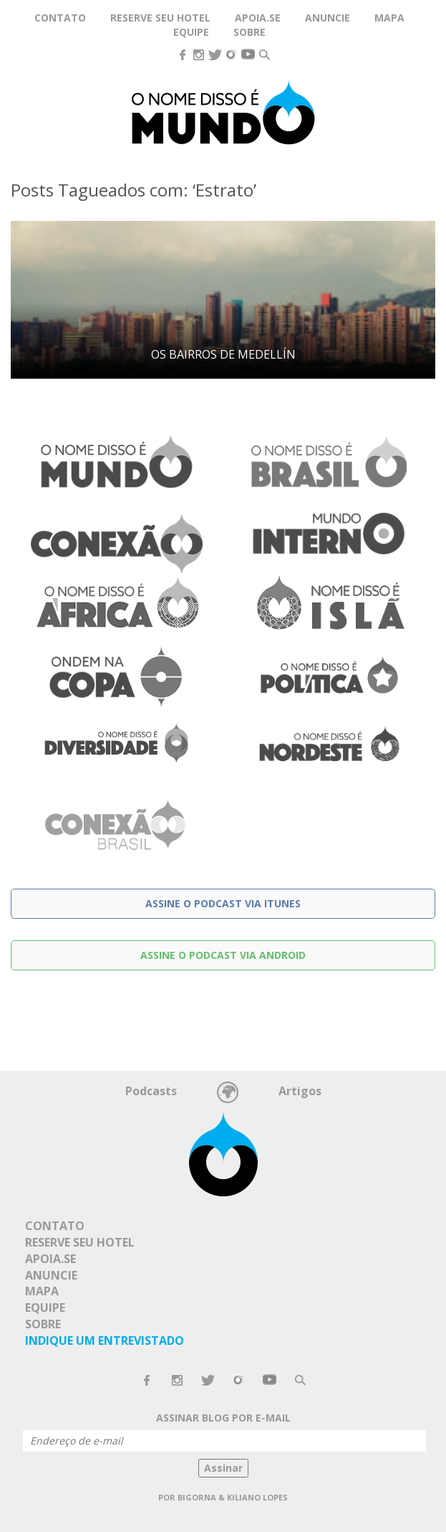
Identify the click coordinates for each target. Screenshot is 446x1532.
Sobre (249, 32)
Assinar (223, 1468)
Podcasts (151, 1091)
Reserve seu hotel (160, 17)
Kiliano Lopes (257, 1497)
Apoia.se (50, 1259)
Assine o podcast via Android (223, 955)
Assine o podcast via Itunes (223, 903)
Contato (60, 17)
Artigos (299, 1091)
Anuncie (327, 17)
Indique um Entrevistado (104, 1340)
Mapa (389, 17)
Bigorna (197, 1497)
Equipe (191, 32)
